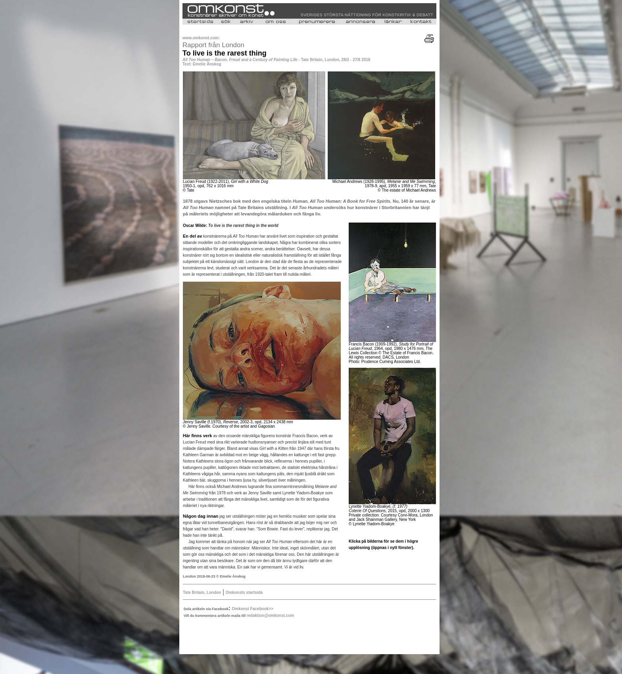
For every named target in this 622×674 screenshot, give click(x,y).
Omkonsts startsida (244, 592)
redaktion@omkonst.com (270, 615)
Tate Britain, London (202, 592)
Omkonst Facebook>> (252, 609)
